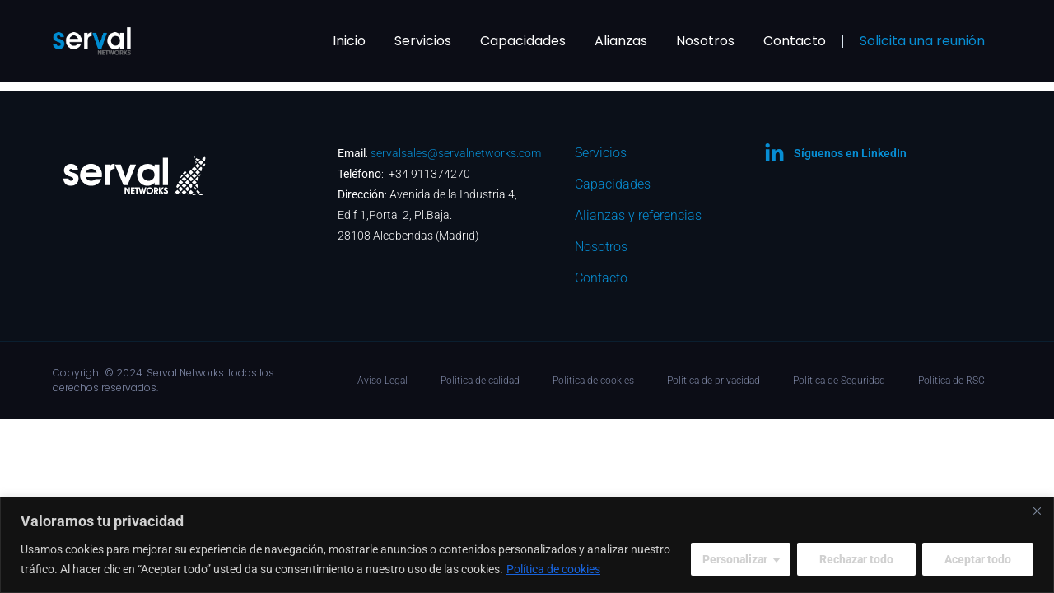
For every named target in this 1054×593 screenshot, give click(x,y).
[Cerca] (1037, 511)
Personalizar (734, 559)
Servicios (422, 40)
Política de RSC (951, 380)
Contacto (794, 40)
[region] (527, 545)
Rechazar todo (856, 559)
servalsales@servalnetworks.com (456, 153)
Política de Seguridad (839, 380)
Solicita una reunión (922, 40)
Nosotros (705, 40)
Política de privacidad (713, 380)
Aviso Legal (382, 380)
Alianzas (621, 40)
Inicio (349, 40)
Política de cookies (553, 569)
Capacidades (523, 40)
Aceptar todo (977, 559)
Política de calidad (480, 380)
